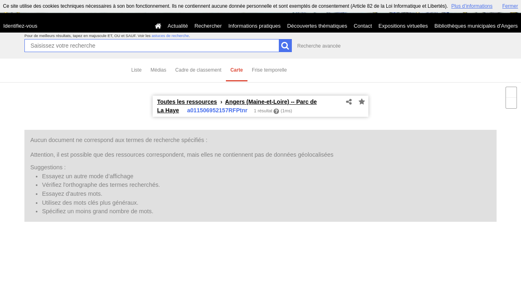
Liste (136, 70)
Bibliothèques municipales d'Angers (476, 26)
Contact (363, 26)
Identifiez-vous (20, 26)
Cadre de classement (198, 70)
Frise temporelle (269, 70)
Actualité (178, 26)
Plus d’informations (472, 6)
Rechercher (208, 26)
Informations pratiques (254, 26)
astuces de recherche (170, 35)
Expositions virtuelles (403, 26)
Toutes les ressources (187, 101)
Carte (236, 70)
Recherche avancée (319, 46)
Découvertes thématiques (317, 26)
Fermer (510, 6)
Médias (158, 70)
